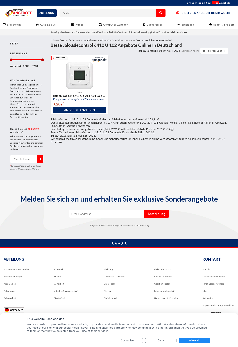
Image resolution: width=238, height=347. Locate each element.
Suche (161, 13)
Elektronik (14, 24)
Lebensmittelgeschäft (164, 291)
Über (205, 291)
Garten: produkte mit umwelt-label (154, 40)
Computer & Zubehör (114, 276)
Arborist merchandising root (84, 40)
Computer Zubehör (115, 24)
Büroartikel (154, 24)
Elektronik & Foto (162, 269)
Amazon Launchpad (13, 276)
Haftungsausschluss (224, 305)
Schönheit (59, 269)
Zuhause (55, 40)
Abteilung (46, 13)
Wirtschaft (59, 283)
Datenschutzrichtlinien (214, 276)
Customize (127, 340)
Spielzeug (188, 24)
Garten (64, 40)
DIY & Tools (109, 283)
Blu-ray (107, 291)
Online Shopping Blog (198, 2)
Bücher (57, 276)
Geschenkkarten (162, 283)
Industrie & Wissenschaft (66, 291)
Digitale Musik (110, 298)
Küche (79, 24)
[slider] (11, 59)
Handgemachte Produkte (166, 298)
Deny (161, 340)
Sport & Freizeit (223, 24)
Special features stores (124, 40)
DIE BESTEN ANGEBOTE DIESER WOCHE (203, 12)
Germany (13, 310)
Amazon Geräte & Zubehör (17, 269)
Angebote (221, 2)
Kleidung (108, 269)
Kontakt (206, 269)
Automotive (48, 24)
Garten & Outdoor (163, 276)
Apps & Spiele (10, 283)
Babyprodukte (10, 298)
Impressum (208, 305)
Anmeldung (40, 159)
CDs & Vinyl (59, 298)
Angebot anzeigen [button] (79, 110)
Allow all (194, 340)
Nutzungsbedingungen (214, 283)
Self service (105, 40)
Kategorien (208, 298)
